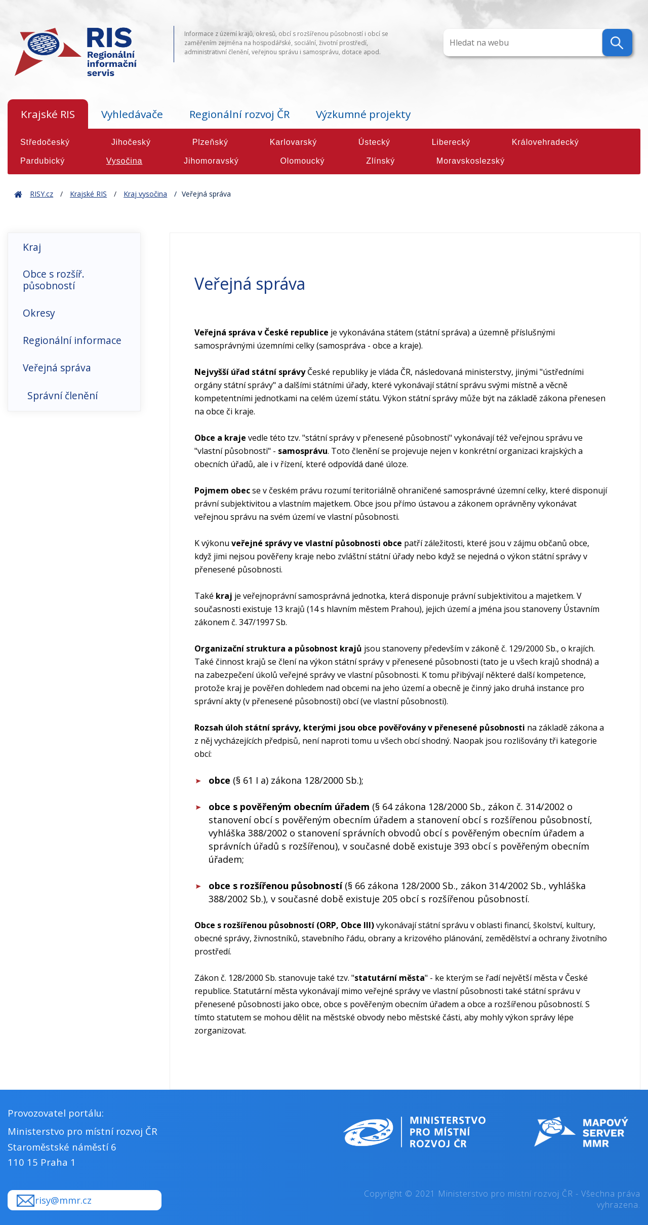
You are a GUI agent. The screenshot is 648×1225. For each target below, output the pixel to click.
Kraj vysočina (145, 194)
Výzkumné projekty (363, 114)
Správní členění (62, 395)
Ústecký (374, 142)
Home (18, 194)
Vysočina (124, 161)
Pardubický (42, 161)
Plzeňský (210, 142)
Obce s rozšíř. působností (54, 279)
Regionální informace (72, 340)
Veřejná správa (57, 367)
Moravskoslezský (470, 161)
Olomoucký (302, 161)
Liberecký (451, 142)
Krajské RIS (48, 114)
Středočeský (45, 142)
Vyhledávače (132, 114)
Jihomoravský (211, 161)
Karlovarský (293, 142)
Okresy (39, 313)
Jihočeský (131, 142)
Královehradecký (545, 142)
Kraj (32, 247)
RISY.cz (41, 194)
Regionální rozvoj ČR (239, 114)
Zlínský (380, 161)
